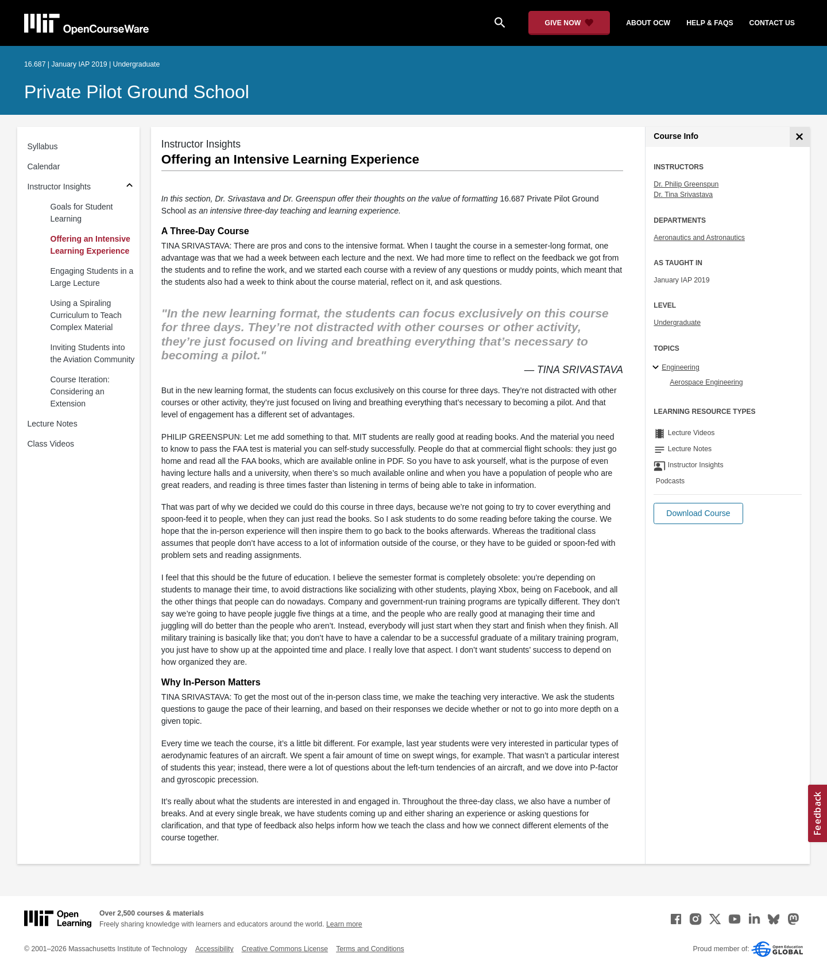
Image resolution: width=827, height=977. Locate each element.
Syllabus (43, 146)
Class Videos (51, 443)
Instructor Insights (59, 186)
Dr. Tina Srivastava (683, 195)
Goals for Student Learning (82, 212)
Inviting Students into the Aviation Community (93, 353)
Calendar (44, 166)
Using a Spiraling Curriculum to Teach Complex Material (86, 315)
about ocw (648, 23)
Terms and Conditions (370, 949)
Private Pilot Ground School (136, 92)
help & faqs (709, 23)
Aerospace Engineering (706, 382)
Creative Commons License (285, 949)
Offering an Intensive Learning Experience (90, 244)
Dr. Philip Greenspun (686, 184)
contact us (772, 23)
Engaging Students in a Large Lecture (92, 277)
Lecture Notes (53, 423)
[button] (698, 513)
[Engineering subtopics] (657, 367)
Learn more (344, 924)
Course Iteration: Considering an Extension (80, 391)
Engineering (680, 367)
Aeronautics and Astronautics (699, 238)
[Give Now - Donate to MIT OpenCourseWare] (569, 23)
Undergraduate (677, 323)
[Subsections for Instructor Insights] (129, 187)
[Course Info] (800, 137)
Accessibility (214, 949)
